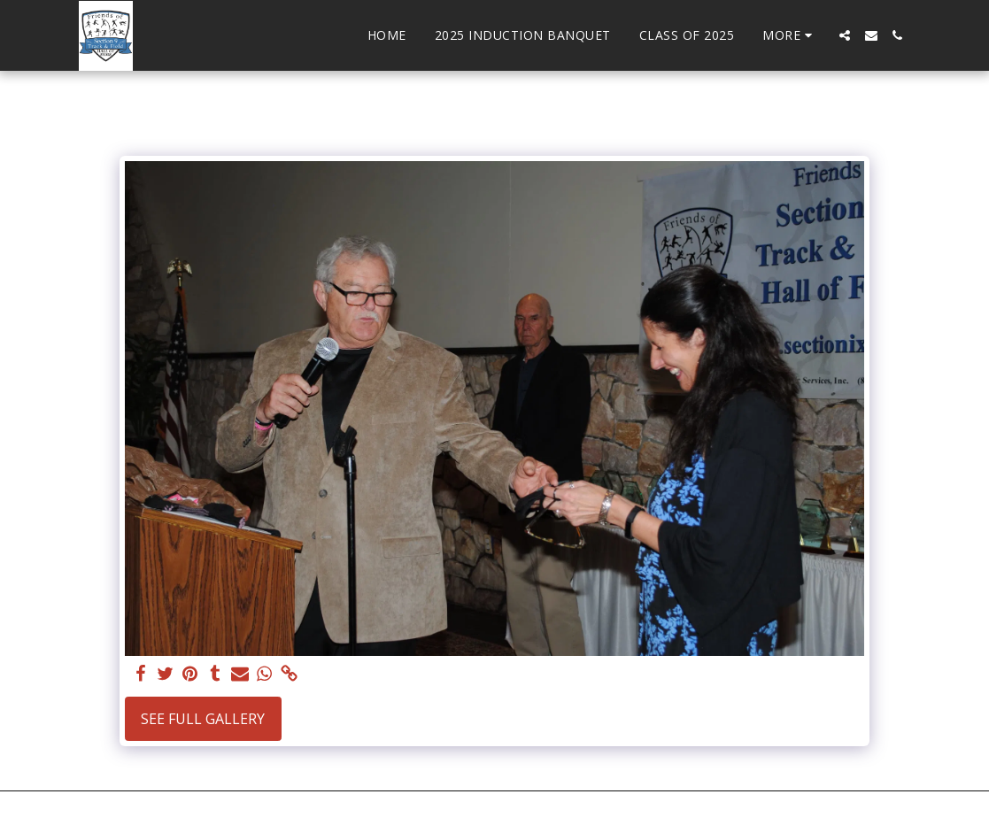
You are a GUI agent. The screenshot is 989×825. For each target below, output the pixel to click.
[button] (844, 35)
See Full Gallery (203, 719)
